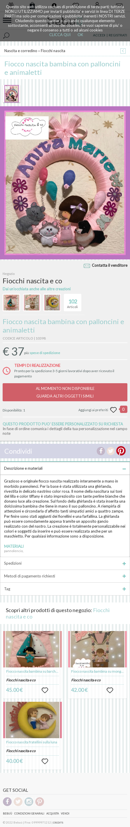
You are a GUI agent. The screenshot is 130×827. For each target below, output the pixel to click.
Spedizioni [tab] (65, 563)
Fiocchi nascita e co (21, 680)
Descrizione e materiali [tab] (65, 468)
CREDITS (58, 822)
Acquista (52, 813)
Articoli (72, 301)
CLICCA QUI (60, 34)
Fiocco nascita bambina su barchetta (34, 671)
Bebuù (7, 813)
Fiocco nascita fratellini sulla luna (31, 742)
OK (80, 34)
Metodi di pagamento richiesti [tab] (65, 576)
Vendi (65, 813)
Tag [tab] (65, 588)
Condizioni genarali (29, 813)
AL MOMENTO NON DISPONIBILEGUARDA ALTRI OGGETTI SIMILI (65, 392)
